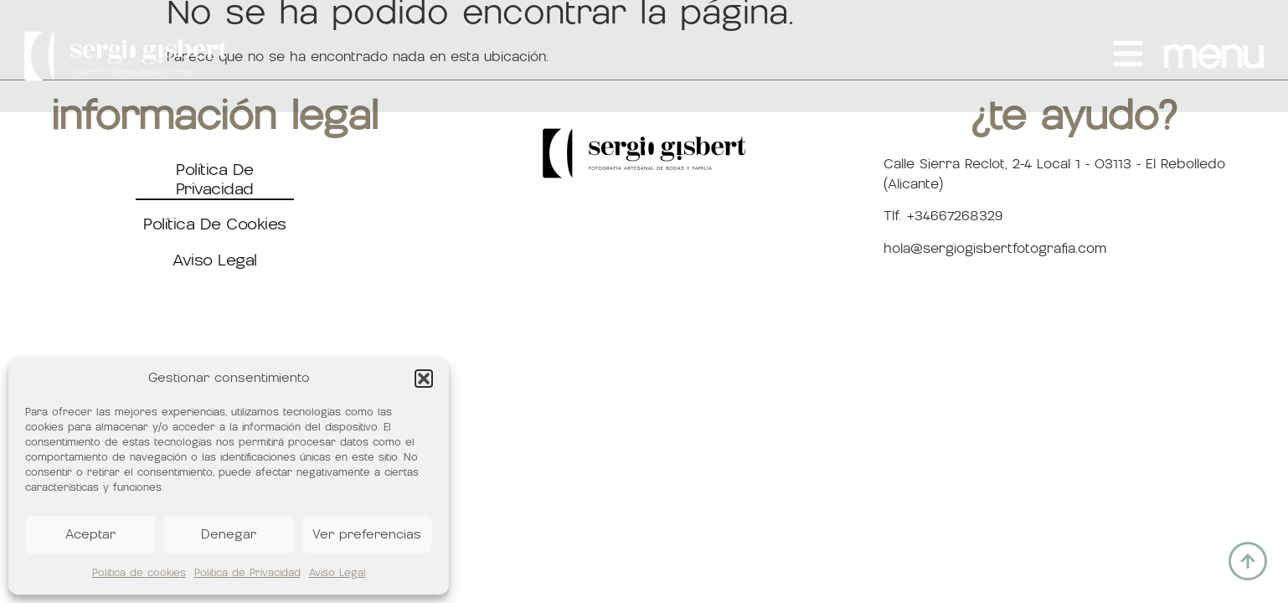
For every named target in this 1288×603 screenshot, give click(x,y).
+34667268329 (954, 216)
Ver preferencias (366, 534)
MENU (1212, 56)
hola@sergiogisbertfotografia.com (995, 248)
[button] (423, 378)
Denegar (228, 534)
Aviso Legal (337, 573)
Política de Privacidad (247, 573)
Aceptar (90, 534)
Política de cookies (139, 573)
